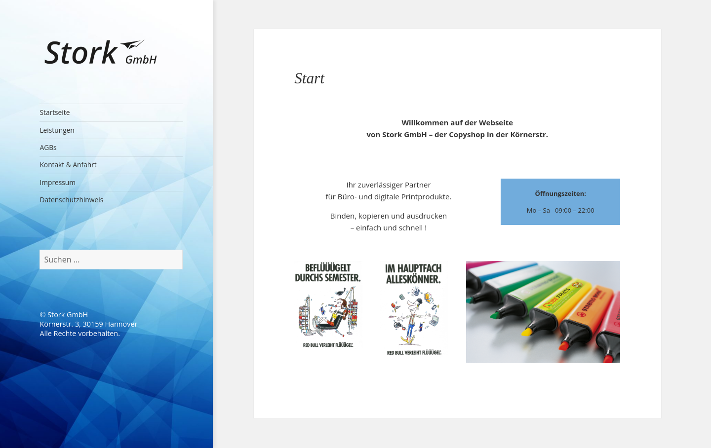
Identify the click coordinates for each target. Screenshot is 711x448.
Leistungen (57, 130)
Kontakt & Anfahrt (68, 164)
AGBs (48, 147)
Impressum (58, 182)
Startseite (55, 112)
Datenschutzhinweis (71, 199)
